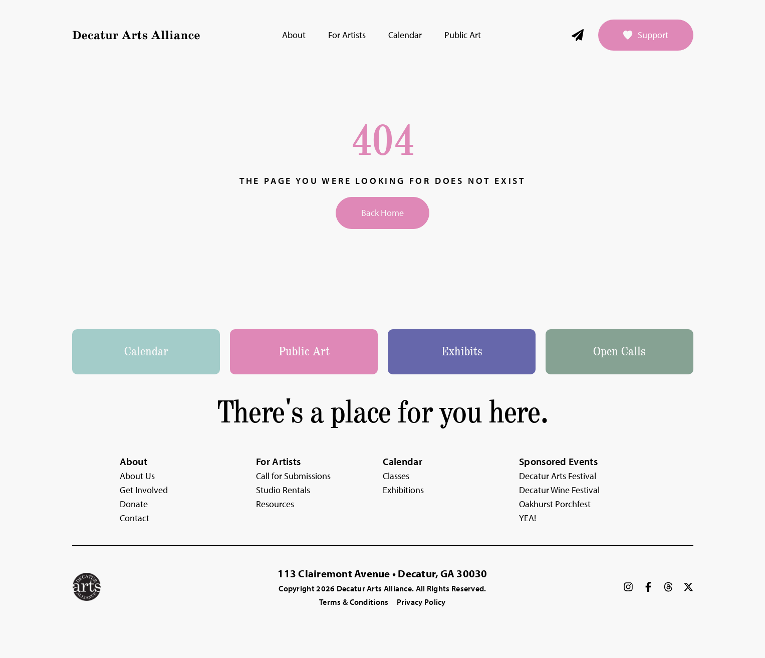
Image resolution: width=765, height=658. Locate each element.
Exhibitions (403, 490)
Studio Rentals (283, 490)
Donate (134, 504)
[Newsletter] (578, 35)
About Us (137, 476)
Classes (396, 476)
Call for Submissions (293, 476)
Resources (275, 504)
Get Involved (144, 490)
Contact (134, 518)
